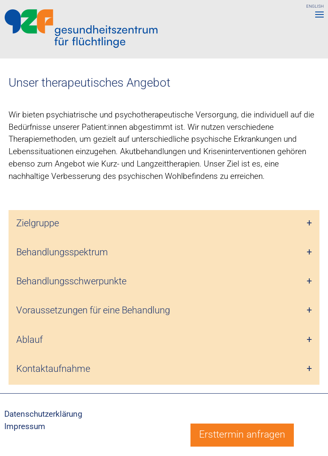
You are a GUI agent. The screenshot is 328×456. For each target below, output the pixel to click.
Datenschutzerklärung (43, 414)
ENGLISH (315, 6)
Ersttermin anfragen (242, 434)
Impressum (24, 426)
